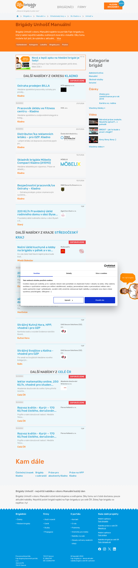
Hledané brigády (23, 523)
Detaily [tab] (69, 273)
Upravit (69, 300)
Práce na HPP (76, 474)
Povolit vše (100, 300)
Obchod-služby (96, 79)
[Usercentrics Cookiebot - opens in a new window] (105, 266)
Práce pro (58, 474)
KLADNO (71, 75)
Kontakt (75, 519)
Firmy (82, 7)
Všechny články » (97, 107)
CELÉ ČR (64, 371)
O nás (74, 523)
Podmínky (76, 527)
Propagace (48, 531)
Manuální (93, 75)
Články (19, 519)
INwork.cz (102, 528)
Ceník (46, 523)
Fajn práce (102, 535)
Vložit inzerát (49, 519)
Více (59, 38)
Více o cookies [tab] (101, 273)
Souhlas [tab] (36, 273)
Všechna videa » (96, 146)
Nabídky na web (78, 535)
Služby (47, 527)
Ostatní (92, 82)
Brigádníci (65, 7)
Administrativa (96, 72)
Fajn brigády (103, 521)
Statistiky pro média (80, 531)
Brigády (41, 474)
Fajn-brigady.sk (104, 542)
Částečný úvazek (25, 474)
